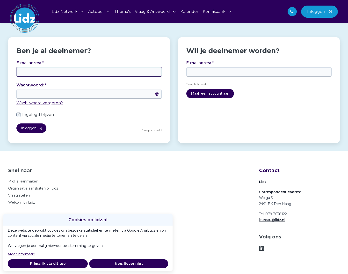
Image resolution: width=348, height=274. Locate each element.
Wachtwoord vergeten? (39, 103)
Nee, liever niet (129, 263)
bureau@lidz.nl (272, 220)
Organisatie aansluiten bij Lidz (33, 188)
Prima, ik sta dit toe (48, 263)
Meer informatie (21, 254)
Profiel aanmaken (23, 181)
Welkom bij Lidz (21, 202)
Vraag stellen (19, 195)
